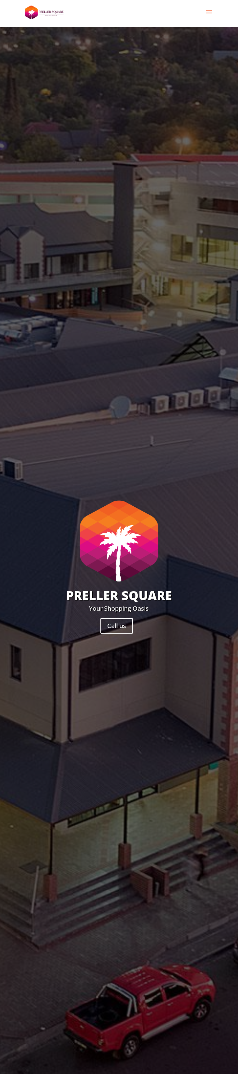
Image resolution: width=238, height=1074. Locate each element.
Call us (116, 626)
